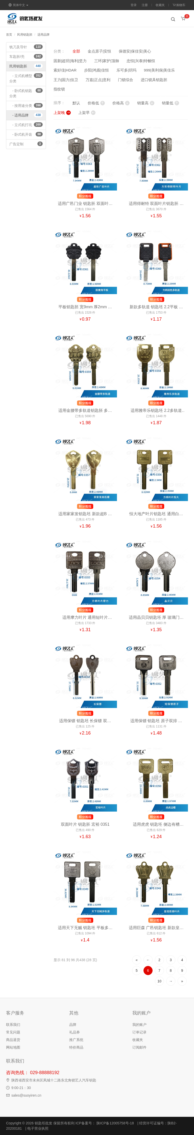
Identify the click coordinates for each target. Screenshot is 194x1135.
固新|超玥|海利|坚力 (70, 61)
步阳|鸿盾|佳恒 (96, 70)
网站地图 (13, 1047)
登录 (134, 5)
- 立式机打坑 (26, 124)
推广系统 (76, 1040)
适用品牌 (43, 34)
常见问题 (13, 1032)
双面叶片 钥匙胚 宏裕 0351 (85, 824)
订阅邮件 (139, 1047)
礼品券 (74, 1032)
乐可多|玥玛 (126, 70)
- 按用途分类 (26, 105)
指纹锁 (59, 89)
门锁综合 (125, 80)
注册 (145, 5)
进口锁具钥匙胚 (154, 80)
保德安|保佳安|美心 (135, 51)
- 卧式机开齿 (26, 134)
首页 (9, 34)
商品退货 (13, 1040)
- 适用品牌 (26, 115)
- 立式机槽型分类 (26, 78)
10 (159, 981)
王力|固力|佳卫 (66, 80)
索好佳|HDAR (65, 70)
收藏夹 (160, 5)
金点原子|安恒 (99, 51)
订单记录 (139, 1032)
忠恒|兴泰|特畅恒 (141, 61)
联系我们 (13, 1025)
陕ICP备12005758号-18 (114, 1123)
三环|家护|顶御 (106, 61)
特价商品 (76, 1047)
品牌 (72, 1025)
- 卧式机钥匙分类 (26, 93)
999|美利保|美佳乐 (159, 70)
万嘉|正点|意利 (98, 80)
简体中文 (18, 5)
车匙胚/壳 (26, 56)
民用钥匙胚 (24, 34)
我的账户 (139, 1025)
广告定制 (26, 143)
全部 (76, 51)
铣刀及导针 (26, 46)
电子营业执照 (37, 1128)
